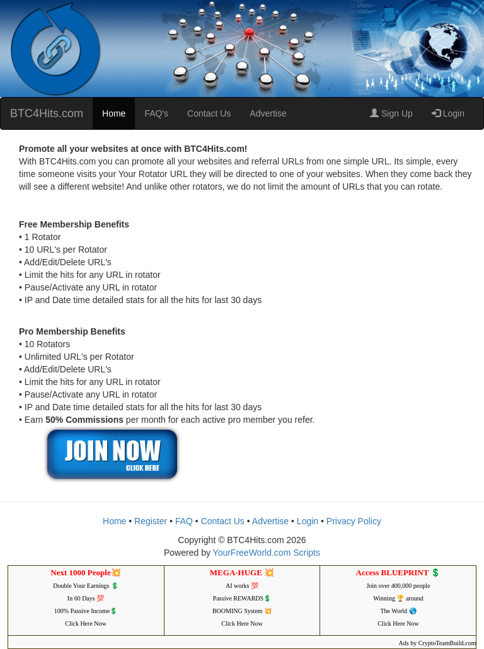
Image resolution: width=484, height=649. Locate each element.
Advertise (268, 113)
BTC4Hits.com (46, 113)
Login (448, 113)
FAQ (184, 521)
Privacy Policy (353, 521)
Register (150, 521)
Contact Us (209, 113)
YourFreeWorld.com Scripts (266, 553)
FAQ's (156, 113)
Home (113, 113)
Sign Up (391, 113)
